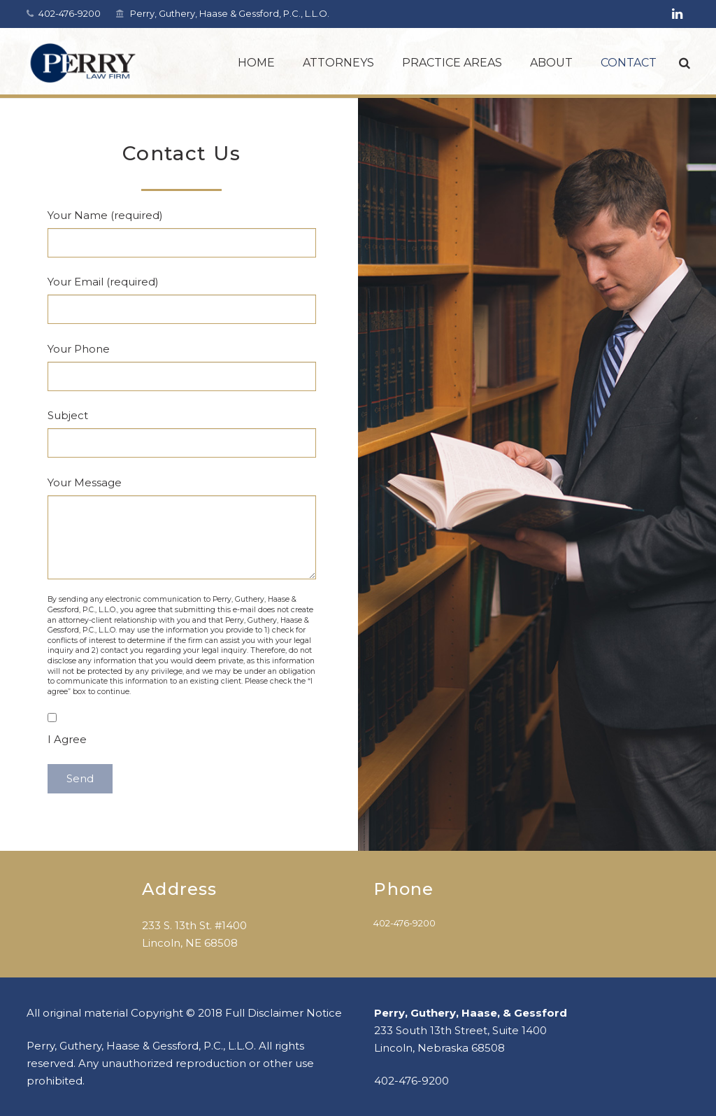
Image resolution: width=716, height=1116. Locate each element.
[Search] (685, 63)
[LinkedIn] (677, 14)
